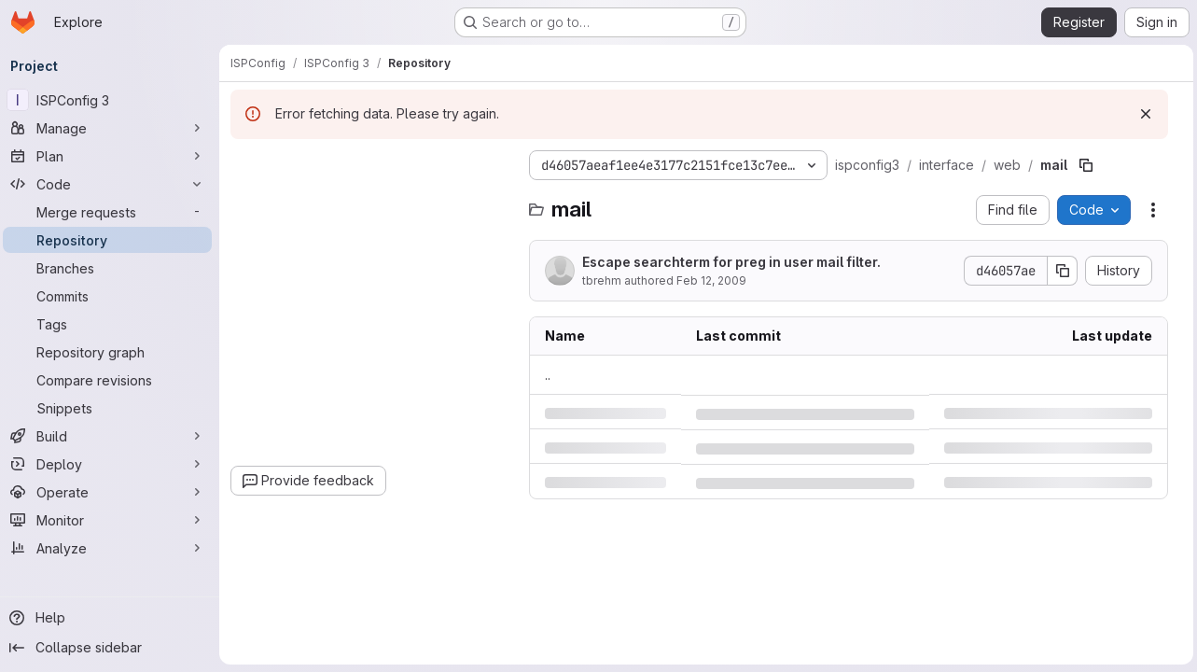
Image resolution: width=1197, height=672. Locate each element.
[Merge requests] (111, 212)
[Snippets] (111, 408)
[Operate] (111, 492)
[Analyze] (111, 548)
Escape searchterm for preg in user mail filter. (736, 262)
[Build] (111, 436)
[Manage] (111, 128)
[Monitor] (111, 520)
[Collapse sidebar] (111, 648)
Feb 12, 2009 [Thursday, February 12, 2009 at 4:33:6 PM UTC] (716, 280)
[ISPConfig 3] (111, 100)
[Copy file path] (1091, 165)
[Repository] (111, 240)
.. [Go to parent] (552, 375)
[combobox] (375, 202)
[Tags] (111, 324)
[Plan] (111, 156)
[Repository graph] (111, 352)
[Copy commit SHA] (1059, 271)
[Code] (111, 184)
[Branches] (111, 268)
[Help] (111, 618)
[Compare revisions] (111, 380)
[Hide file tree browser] (250, 165)
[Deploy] (111, 464)
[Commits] (111, 296)
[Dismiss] (1142, 114)
